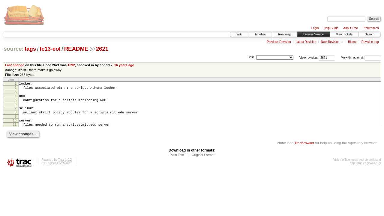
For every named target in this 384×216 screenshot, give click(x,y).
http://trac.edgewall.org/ (365, 170)
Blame (352, 42)
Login (315, 28)
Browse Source (313, 34)
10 (14, 126)
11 (14, 131)
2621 (102, 49)
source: (13, 49)
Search (369, 34)
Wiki (239, 34)
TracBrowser (304, 150)
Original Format (203, 162)
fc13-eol (50, 49)
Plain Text (177, 162)
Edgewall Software (58, 170)
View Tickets (344, 34)
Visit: (252, 57)
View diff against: (361, 57)
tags (30, 49)
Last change (14, 65)
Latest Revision (306, 42)
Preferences (371, 28)
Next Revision (330, 42)
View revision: (308, 57)
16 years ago (124, 65)
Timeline (260, 34)
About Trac (350, 28)
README (76, 49)
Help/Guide (330, 28)
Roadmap (284, 34)
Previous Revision (279, 42)
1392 (71, 65)
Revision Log (370, 42)
